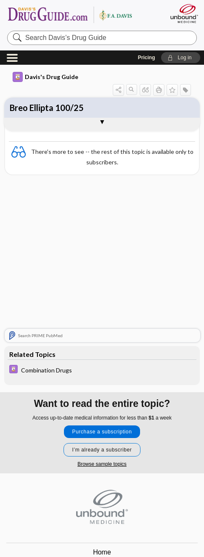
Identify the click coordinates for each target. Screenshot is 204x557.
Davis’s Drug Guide (73, 14)
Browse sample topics (102, 464)
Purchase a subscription (102, 432)
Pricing (146, 58)
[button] (180, 57)
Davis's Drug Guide (45, 77)
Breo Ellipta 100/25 (47, 108)
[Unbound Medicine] (184, 13)
